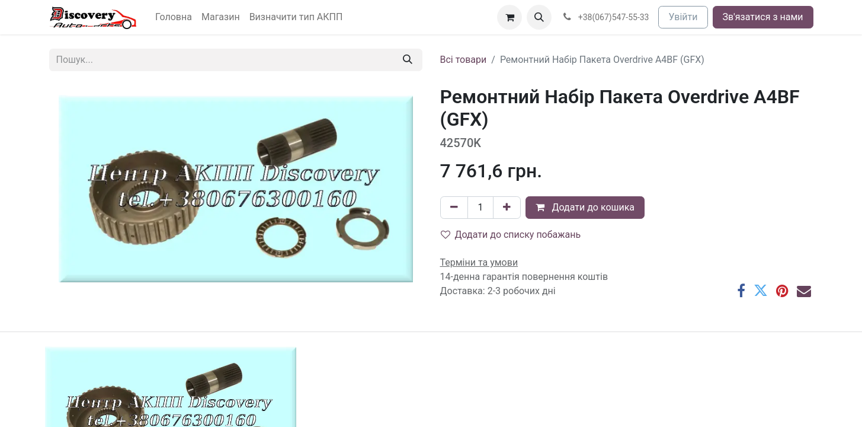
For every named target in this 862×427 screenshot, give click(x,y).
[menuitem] (173, 17)
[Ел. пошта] (804, 290)
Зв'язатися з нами (763, 17)
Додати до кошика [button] (585, 207)
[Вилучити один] (454, 207)
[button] (539, 17)
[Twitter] (761, 290)
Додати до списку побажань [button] (511, 234)
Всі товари (463, 59)
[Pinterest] (782, 290)
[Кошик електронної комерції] (509, 17)
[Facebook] (741, 290)
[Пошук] (407, 60)
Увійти (682, 17)
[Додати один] (507, 207)
